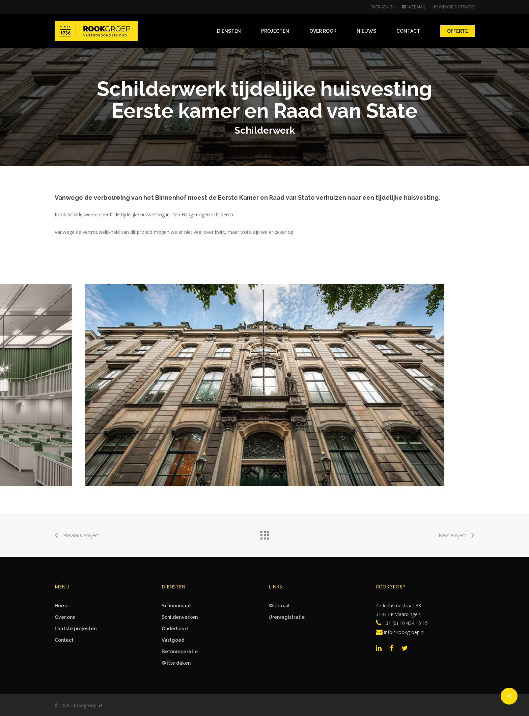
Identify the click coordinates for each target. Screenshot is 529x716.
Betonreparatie (180, 651)
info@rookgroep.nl (400, 632)
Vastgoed (173, 640)
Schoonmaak (177, 605)
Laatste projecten (75, 628)
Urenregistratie (287, 617)
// (100, 705)
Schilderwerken (180, 617)
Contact (64, 640)
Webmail (279, 605)
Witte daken (176, 663)
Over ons (65, 617)
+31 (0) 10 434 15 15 (402, 623)
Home (61, 605)
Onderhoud (175, 628)
